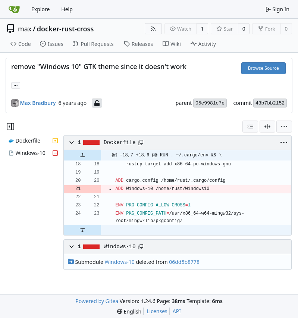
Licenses (157, 311)
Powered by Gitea (96, 301)
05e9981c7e (210, 103)
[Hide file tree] (10, 126)
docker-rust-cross (65, 28)
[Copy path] (140, 142)
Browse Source (263, 68)
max (24, 28)
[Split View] (267, 126)
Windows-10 (120, 247)
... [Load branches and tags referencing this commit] (15, 84)
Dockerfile (120, 143)
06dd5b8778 (184, 261)
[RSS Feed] (153, 28)
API (177, 311)
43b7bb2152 (270, 103)
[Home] (14, 9)
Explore (40, 9)
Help (67, 9)
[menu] (284, 126)
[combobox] (250, 126)
